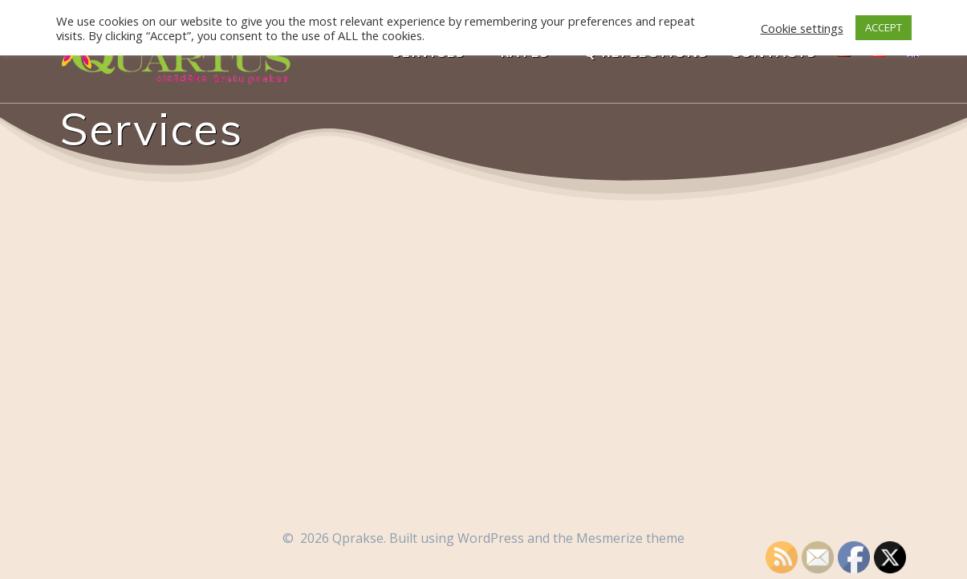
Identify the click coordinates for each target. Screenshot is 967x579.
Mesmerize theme (630, 538)
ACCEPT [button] (883, 27)
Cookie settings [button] (802, 28)
